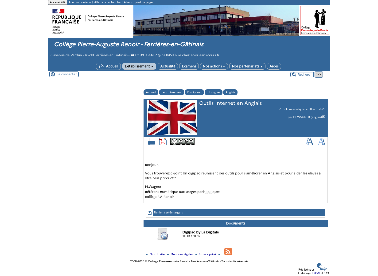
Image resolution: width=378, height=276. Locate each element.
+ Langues (213, 92)
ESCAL (316, 273)
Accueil (108, 66)
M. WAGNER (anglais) (307, 117)
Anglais (230, 92)
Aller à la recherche (107, 2)
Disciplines (194, 92)
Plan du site (155, 254)
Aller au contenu (80, 2)
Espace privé (206, 254)
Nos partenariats (247, 66)
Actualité (167, 66)
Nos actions (214, 66)
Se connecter (67, 74)
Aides (273, 66)
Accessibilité (58, 2)
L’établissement (139, 66)
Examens (189, 66)
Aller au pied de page (138, 2)
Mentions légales (180, 254)
